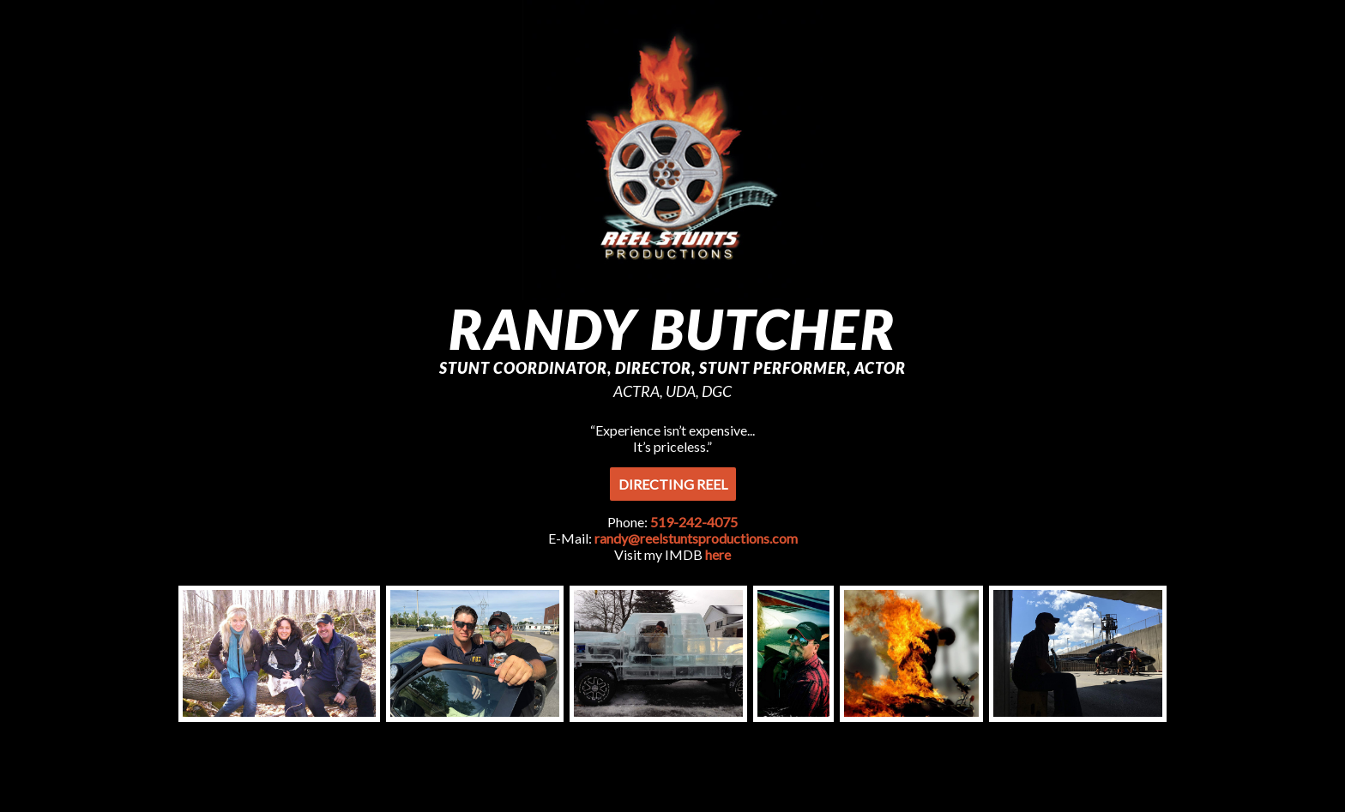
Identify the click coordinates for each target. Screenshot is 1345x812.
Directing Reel (672, 484)
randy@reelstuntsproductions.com (696, 538)
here (717, 554)
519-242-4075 (694, 522)
